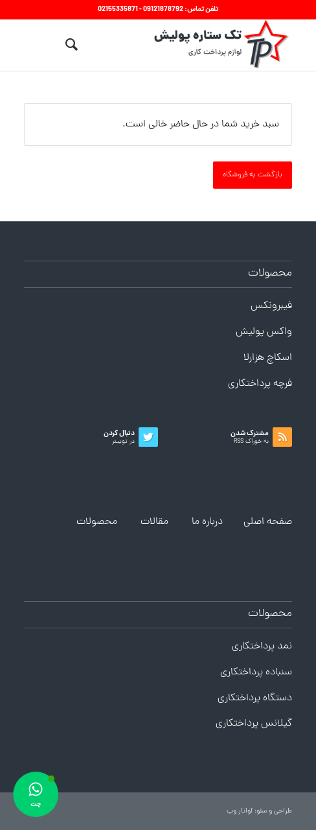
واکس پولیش (264, 332)
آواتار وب (240, 811)
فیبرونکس (271, 306)
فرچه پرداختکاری (260, 384)
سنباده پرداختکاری (256, 672)
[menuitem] (69, 45)
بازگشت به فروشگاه (252, 175)
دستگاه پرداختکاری (255, 698)
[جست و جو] (69, 45)
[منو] (45, 44)
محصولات (96, 522)
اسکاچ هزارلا (267, 358)
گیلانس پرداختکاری (254, 723)
